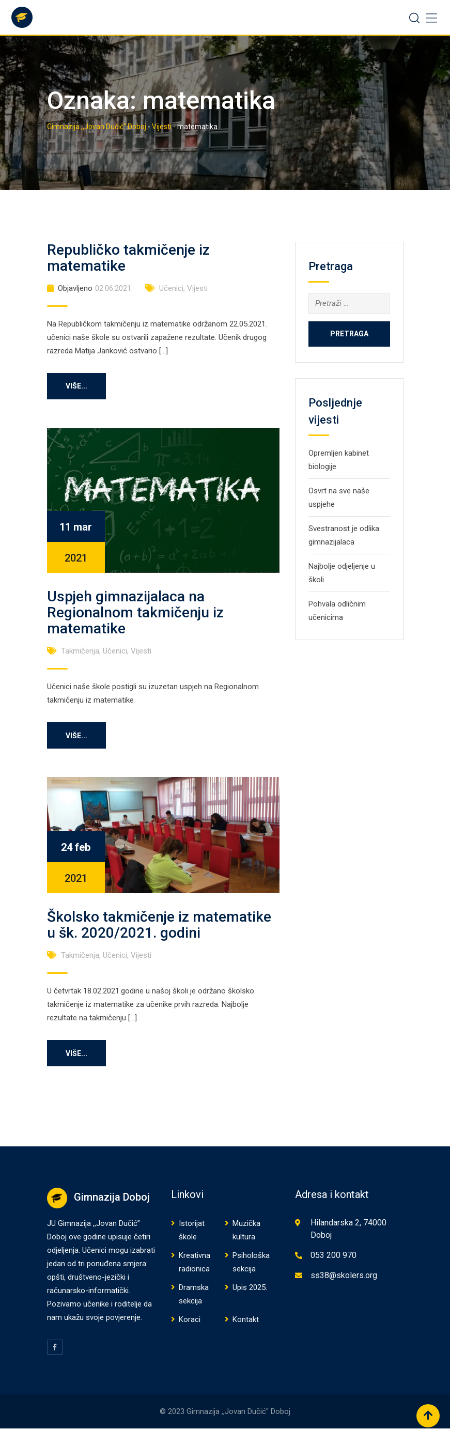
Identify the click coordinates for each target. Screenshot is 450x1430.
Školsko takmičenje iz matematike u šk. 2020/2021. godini (159, 925)
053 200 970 (333, 1257)
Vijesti (197, 288)
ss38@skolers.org (344, 1277)
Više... (78, 386)
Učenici (171, 288)
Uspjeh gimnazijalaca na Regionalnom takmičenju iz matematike (135, 613)
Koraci (189, 1321)
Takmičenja (80, 651)
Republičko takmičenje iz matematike (128, 257)
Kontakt (245, 1321)
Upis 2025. (249, 1289)
